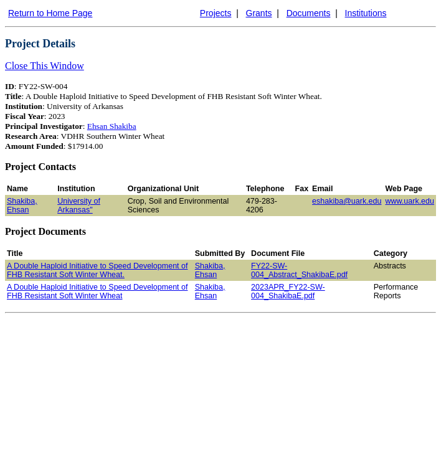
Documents (309, 13)
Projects (216, 13)
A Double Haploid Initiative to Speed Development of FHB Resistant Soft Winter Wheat (97, 291)
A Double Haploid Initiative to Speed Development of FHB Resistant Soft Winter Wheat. (97, 270)
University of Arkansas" (78, 205)
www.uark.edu (409, 201)
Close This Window (44, 65)
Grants (259, 13)
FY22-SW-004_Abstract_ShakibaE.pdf (299, 270)
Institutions (366, 13)
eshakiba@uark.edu (346, 201)
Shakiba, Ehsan (22, 205)
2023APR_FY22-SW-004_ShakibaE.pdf (288, 291)
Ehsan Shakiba (111, 126)
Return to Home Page (50, 13)
